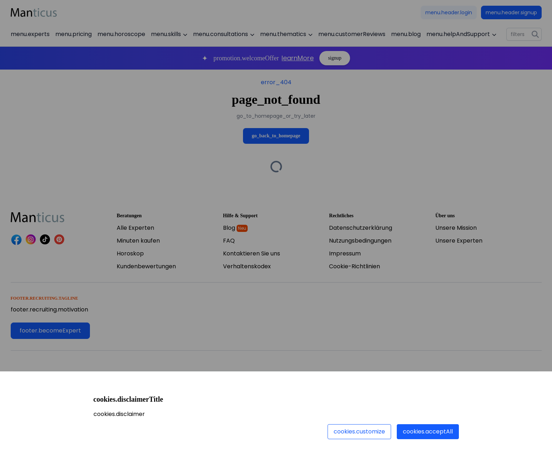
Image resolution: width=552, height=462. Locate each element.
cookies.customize (359, 431)
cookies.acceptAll (428, 431)
